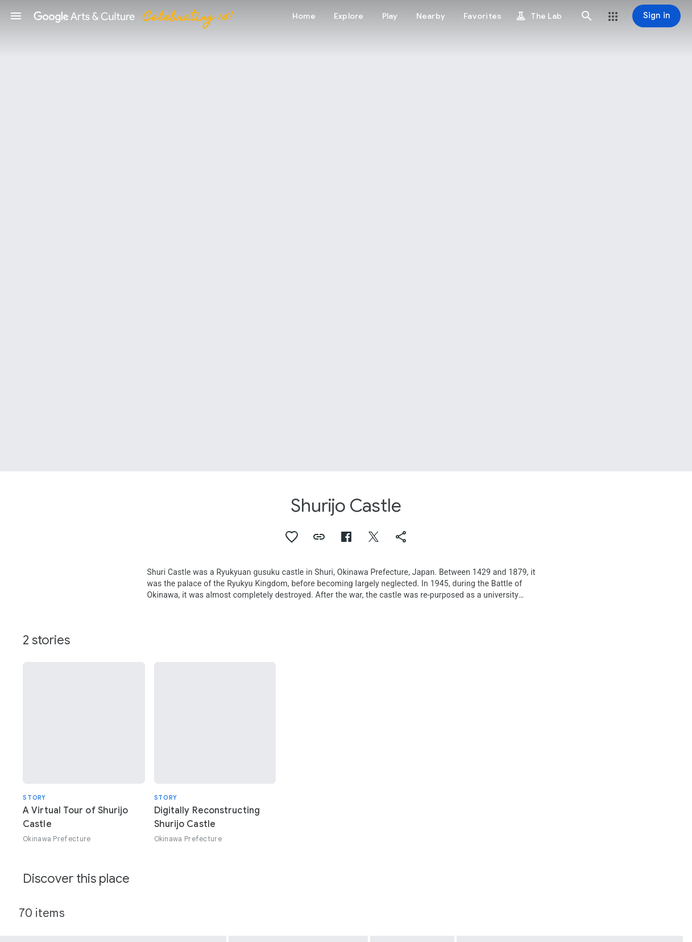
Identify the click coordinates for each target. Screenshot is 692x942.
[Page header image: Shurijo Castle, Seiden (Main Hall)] (346, 235)
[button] (16, 16)
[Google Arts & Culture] (132, 16)
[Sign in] (656, 16)
